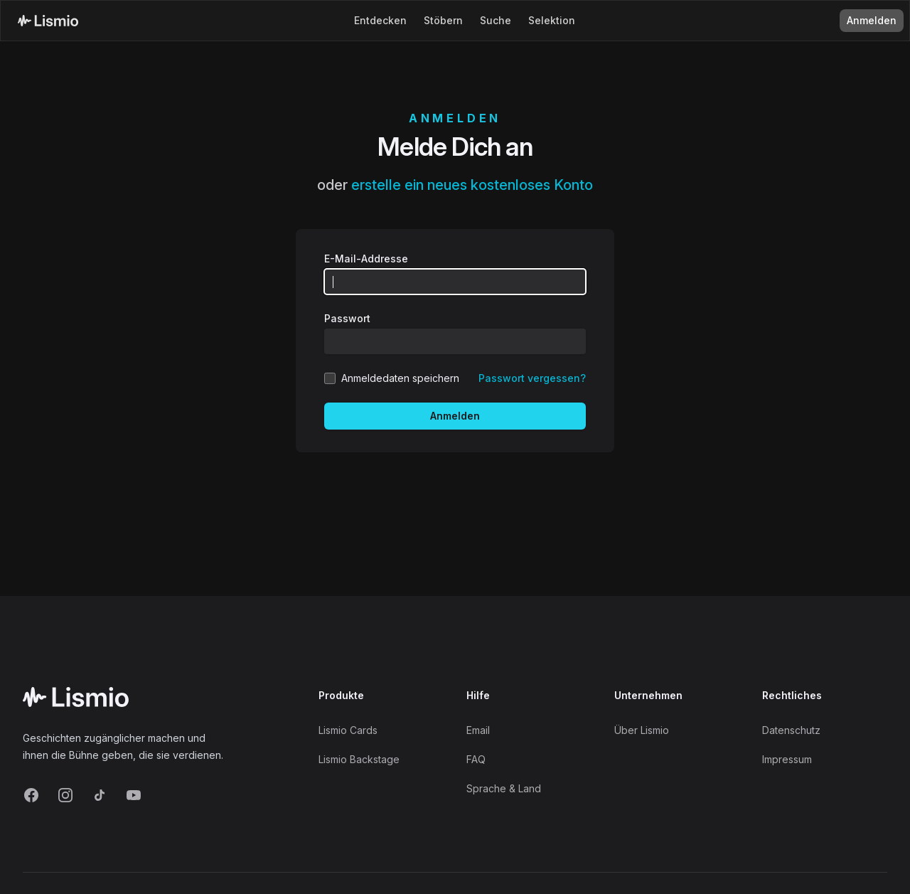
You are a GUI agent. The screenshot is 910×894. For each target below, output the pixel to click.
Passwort (347, 318)
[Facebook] (31, 795)
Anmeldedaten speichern (400, 378)
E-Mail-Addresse (366, 258)
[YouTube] (133, 795)
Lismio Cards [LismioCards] (348, 730)
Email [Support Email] (478, 730)
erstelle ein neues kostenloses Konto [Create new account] (472, 184)
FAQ (476, 759)
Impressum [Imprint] (787, 759)
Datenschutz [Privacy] (791, 730)
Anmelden (455, 416)
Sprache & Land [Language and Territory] (503, 788)
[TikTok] (99, 795)
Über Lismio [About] (641, 730)
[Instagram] (65, 795)
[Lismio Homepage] (48, 20)
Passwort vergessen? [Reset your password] (532, 378)
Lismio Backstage (359, 759)
